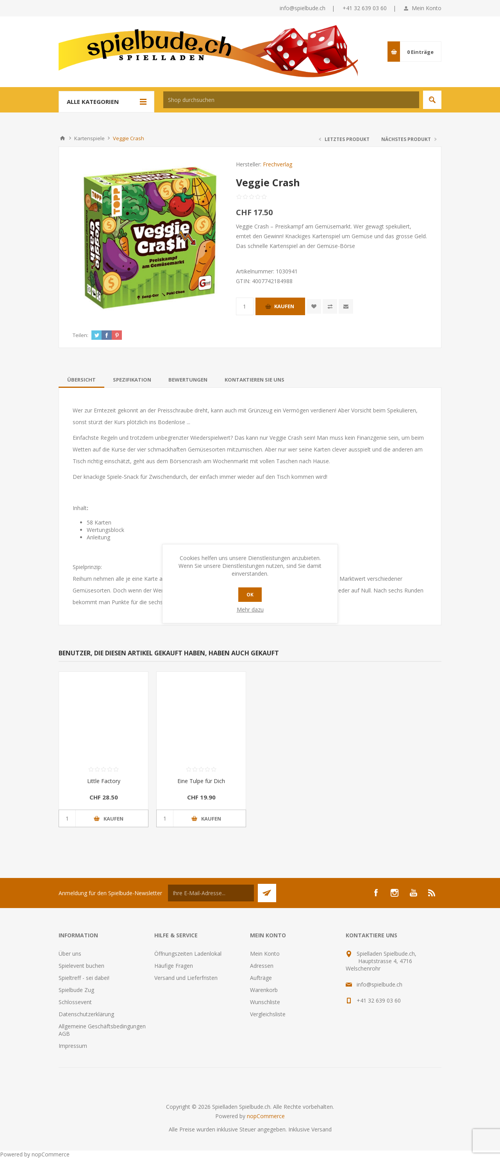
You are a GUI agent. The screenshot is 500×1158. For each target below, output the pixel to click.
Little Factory (103, 781)
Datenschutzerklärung (86, 1014)
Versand (321, 1129)
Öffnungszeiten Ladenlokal (187, 953)
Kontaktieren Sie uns (254, 379)
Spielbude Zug (76, 990)
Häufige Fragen (173, 965)
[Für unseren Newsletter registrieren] (211, 893)
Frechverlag (277, 164)
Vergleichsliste (268, 1014)
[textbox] (291, 99)
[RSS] (432, 893)
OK (250, 594)
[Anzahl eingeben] (245, 306)
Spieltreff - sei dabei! (84, 977)
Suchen (432, 100)
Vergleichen (330, 306)
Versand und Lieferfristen (186, 977)
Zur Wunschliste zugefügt (314, 306)
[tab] (81, 379)
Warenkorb (264, 990)
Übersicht (81, 379)
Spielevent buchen (81, 965)
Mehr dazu (250, 609)
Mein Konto (426, 8)
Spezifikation (132, 379)
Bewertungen (187, 379)
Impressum (73, 1045)
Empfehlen (346, 306)
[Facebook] (376, 893)
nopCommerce (266, 1116)
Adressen (261, 965)
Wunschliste (265, 1002)
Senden (267, 893)
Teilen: (80, 335)
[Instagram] (394, 893)
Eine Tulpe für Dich (201, 781)
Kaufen (284, 306)
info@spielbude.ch (302, 8)
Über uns (70, 953)
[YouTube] (413, 893)
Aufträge (261, 977)
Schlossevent (75, 1002)
